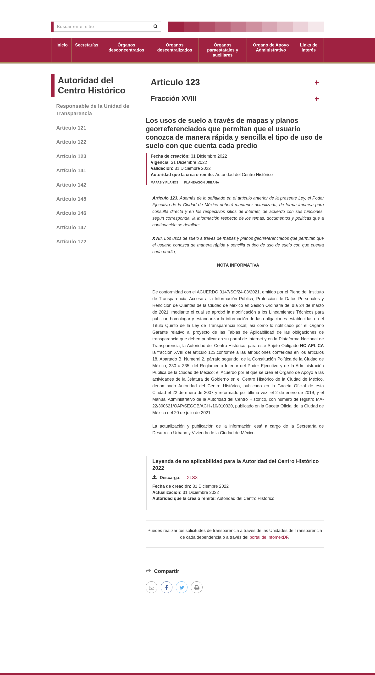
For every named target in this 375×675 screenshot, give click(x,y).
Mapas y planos (164, 182)
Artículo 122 (71, 142)
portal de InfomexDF (269, 537)
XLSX (192, 477)
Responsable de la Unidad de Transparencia (92, 109)
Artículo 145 (71, 199)
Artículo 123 (71, 156)
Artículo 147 (71, 227)
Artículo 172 (71, 242)
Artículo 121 (71, 128)
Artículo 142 (71, 185)
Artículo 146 (71, 213)
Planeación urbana (201, 182)
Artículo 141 (71, 170)
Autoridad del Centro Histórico (91, 85)
